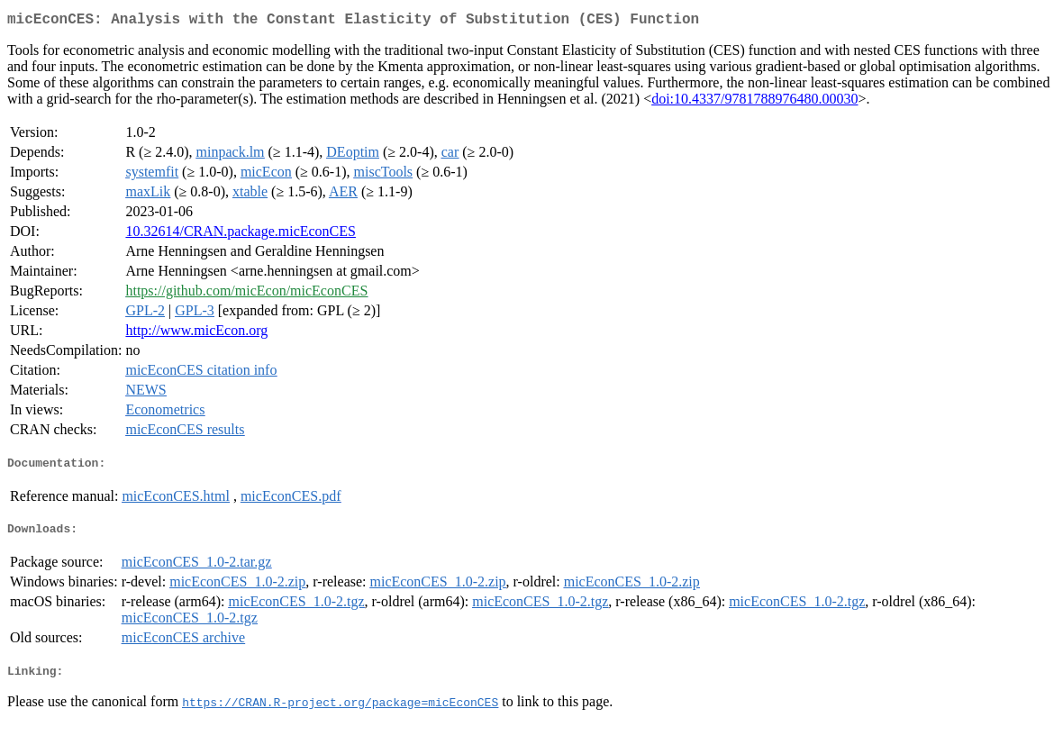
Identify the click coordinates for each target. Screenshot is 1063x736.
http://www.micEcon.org (196, 333)
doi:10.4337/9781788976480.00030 (754, 102)
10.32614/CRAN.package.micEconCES (240, 234)
